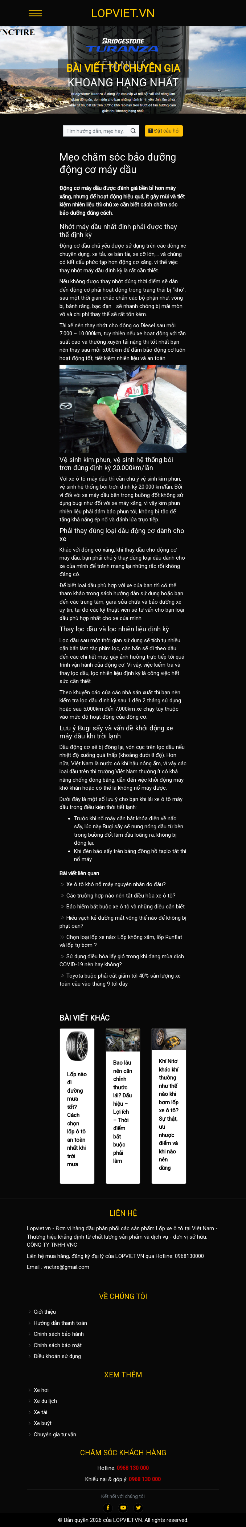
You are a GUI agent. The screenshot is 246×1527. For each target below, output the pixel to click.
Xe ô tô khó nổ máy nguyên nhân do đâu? (113, 884)
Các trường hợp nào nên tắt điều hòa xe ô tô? (118, 895)
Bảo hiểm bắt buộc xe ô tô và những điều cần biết (122, 906)
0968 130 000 (133, 1468)
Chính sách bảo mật (54, 1345)
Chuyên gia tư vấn (51, 1434)
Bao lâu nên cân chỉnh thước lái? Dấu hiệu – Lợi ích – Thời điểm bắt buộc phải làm (122, 1112)
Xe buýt (39, 1423)
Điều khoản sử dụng (54, 1356)
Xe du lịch (42, 1401)
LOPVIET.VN (123, 13)
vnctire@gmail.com (66, 1267)
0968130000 (189, 1256)
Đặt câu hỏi (164, 131)
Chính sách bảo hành (55, 1334)
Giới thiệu (41, 1312)
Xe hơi (38, 1390)
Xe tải (37, 1412)
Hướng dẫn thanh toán (57, 1323)
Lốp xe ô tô (169, 1228)
